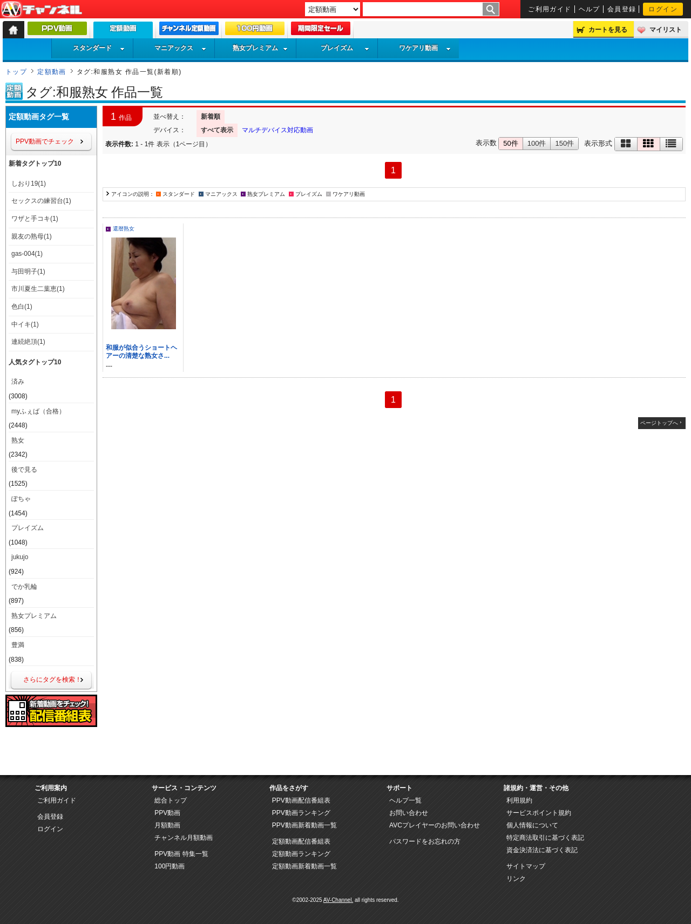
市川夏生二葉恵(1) (38, 289)
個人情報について (532, 825)
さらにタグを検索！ (52, 679)
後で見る (24, 469)
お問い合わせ (408, 813)
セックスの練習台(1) (41, 201)
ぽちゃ (21, 498)
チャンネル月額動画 (183, 837)
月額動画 (167, 825)
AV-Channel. (338, 900)
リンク (516, 878)
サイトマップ (525, 866)
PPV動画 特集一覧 (181, 854)
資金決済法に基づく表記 (542, 850)
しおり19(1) (28, 183)
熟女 (17, 440)
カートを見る (607, 29)
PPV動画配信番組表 (301, 800)
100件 (536, 143)
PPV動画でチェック (45, 141)
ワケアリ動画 (425, 48)
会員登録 (621, 9)
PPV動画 (167, 813)
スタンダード (99, 48)
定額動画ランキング (301, 854)
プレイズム (345, 48)
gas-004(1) (27, 253)
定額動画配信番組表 (301, 841)
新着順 (210, 116)
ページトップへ (659, 423)
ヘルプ (589, 9)
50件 (510, 143)
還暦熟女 (123, 229)
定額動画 (51, 72)
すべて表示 (217, 130)
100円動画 (169, 866)
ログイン (663, 9)
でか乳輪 (24, 586)
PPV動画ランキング (301, 813)
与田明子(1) (28, 271)
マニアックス (180, 48)
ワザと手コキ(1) (34, 218)
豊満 (17, 645)
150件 (564, 143)
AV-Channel (41, 9)
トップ (16, 72)
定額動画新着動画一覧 (304, 866)
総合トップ (170, 800)
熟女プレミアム (260, 48)
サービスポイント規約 (538, 813)
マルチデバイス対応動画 (277, 130)
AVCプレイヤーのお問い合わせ (434, 825)
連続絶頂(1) (28, 341)
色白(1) (21, 306)
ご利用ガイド (550, 9)
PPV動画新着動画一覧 (304, 825)
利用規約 (519, 800)
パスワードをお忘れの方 (424, 841)
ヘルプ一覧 (405, 800)
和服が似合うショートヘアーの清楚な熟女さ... (141, 351)
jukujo (19, 557)
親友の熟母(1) (31, 236)
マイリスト (665, 29)
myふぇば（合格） (38, 411)
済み (17, 381)
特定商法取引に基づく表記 (545, 837)
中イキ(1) (25, 324)
